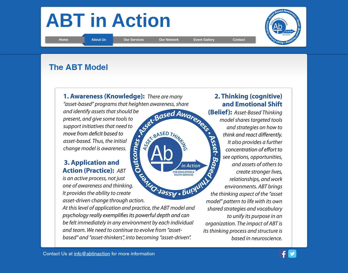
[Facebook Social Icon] (283, 254)
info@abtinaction (92, 253)
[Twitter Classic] (292, 254)
